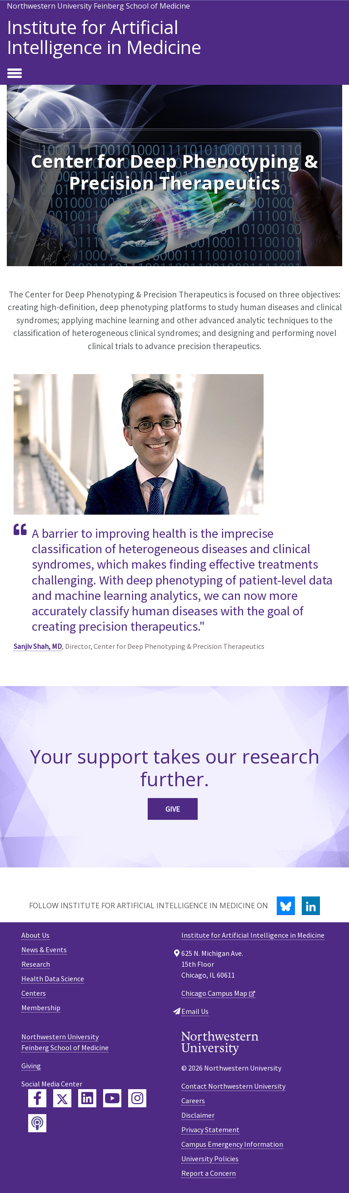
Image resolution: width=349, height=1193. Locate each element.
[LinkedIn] (311, 905)
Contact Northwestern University (233, 1086)
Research (35, 964)
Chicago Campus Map (214, 993)
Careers (193, 1100)
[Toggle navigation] (14, 74)
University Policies (210, 1158)
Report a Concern (208, 1173)
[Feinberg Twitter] (62, 1098)
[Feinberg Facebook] (37, 1098)
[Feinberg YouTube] (112, 1098)
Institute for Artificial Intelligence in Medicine (104, 37)
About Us (35, 935)
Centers (33, 993)
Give (172, 808)
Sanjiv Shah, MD (38, 646)
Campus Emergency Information (232, 1144)
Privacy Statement (210, 1129)
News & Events (44, 949)
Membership (40, 1007)
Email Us (195, 1011)
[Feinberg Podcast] (37, 1123)
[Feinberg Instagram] (137, 1098)
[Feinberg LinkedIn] (87, 1098)
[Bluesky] (286, 905)
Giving (31, 1065)
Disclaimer (197, 1115)
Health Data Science (52, 978)
